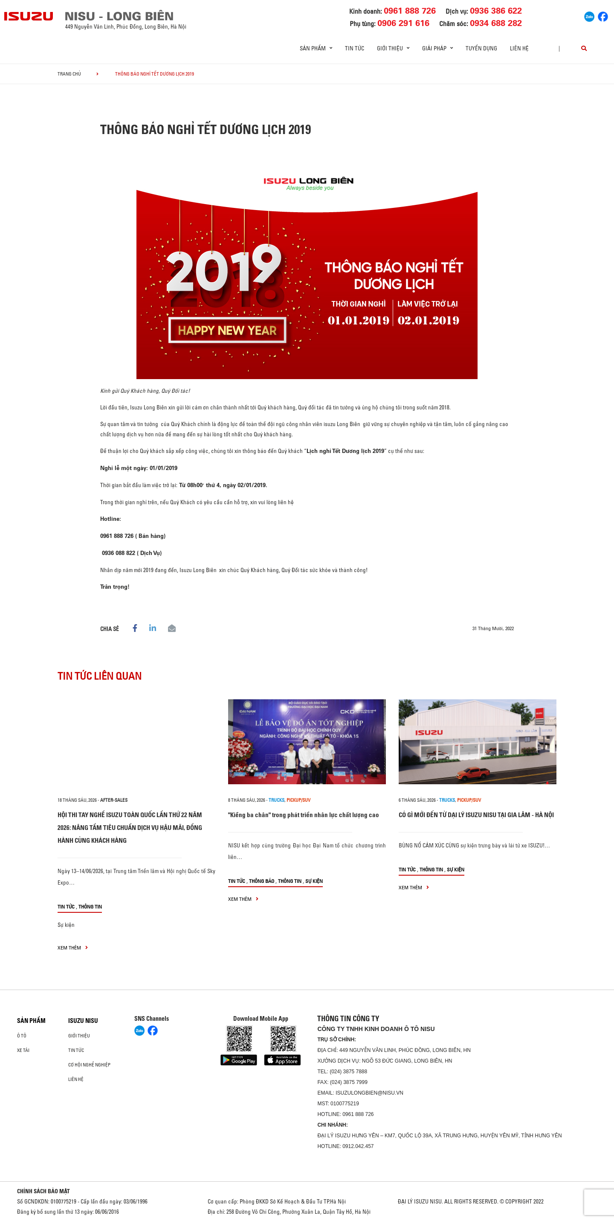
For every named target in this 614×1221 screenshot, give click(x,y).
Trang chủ (69, 74)
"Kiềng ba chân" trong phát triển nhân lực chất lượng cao (303, 815)
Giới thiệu (79, 1036)
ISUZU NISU (83, 1021)
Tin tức (354, 48)
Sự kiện (66, 924)
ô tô (21, 1036)
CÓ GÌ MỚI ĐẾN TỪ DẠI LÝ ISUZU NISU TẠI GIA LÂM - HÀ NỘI (476, 815)
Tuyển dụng (481, 48)
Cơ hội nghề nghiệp (89, 1065)
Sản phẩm (31, 1021)
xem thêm (73, 947)
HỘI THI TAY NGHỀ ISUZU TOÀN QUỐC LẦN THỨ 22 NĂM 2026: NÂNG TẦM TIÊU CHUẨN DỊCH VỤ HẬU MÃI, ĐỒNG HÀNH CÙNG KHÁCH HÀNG (130, 827)
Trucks (276, 800)
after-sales (113, 800)
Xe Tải (23, 1050)
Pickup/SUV (298, 800)
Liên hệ (519, 48)
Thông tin (90, 906)
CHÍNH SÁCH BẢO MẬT (43, 1191)
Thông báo (261, 881)
